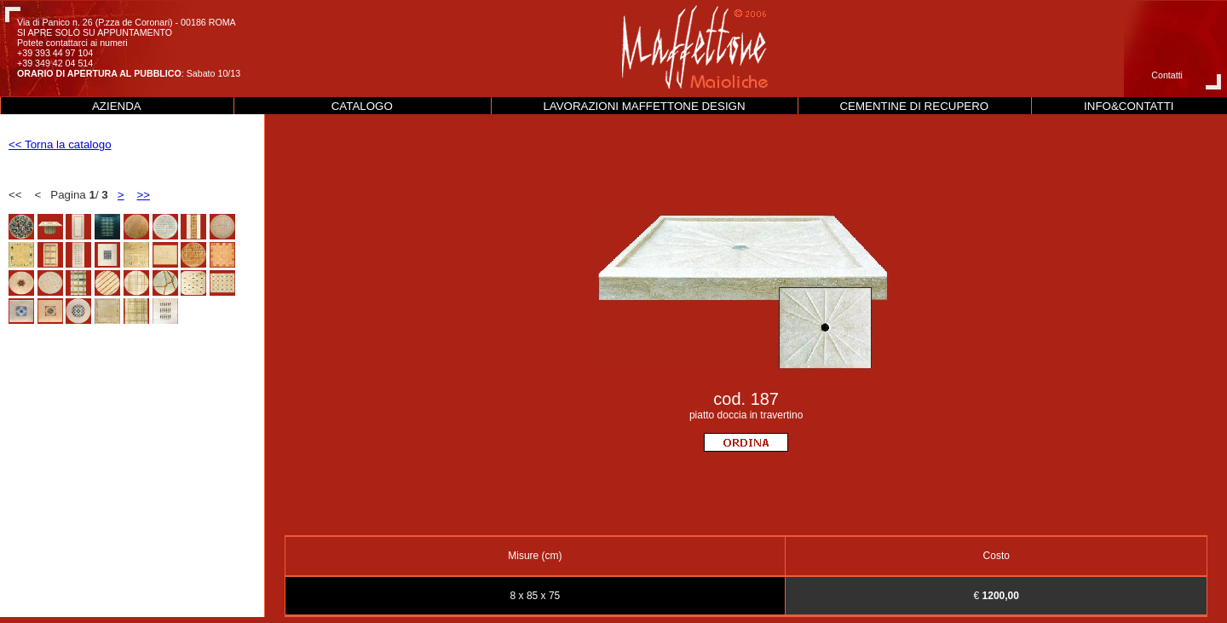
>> (143, 194)
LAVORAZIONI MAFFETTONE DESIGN (644, 106)
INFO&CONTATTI (1128, 106)
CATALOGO (362, 106)
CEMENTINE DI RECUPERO (913, 106)
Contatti (1167, 75)
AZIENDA (116, 106)
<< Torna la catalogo (60, 144)
